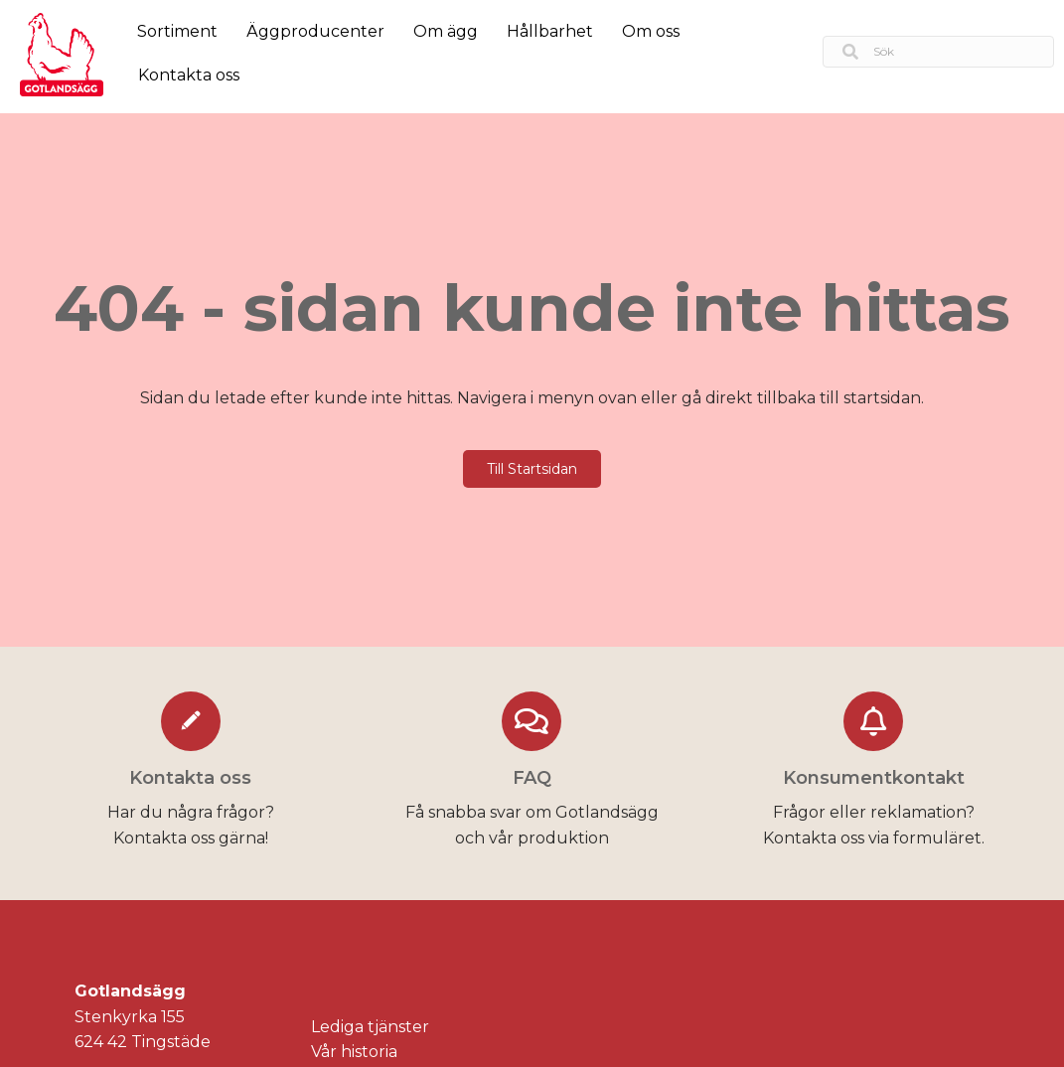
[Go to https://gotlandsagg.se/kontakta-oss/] (191, 773)
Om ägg (445, 31)
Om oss (651, 31)
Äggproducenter (315, 31)
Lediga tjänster (370, 1026)
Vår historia (354, 1051)
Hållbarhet (550, 31)
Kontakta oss (188, 75)
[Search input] (938, 52)
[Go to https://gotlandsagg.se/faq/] (532, 773)
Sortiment (177, 31)
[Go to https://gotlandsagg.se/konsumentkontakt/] (873, 773)
